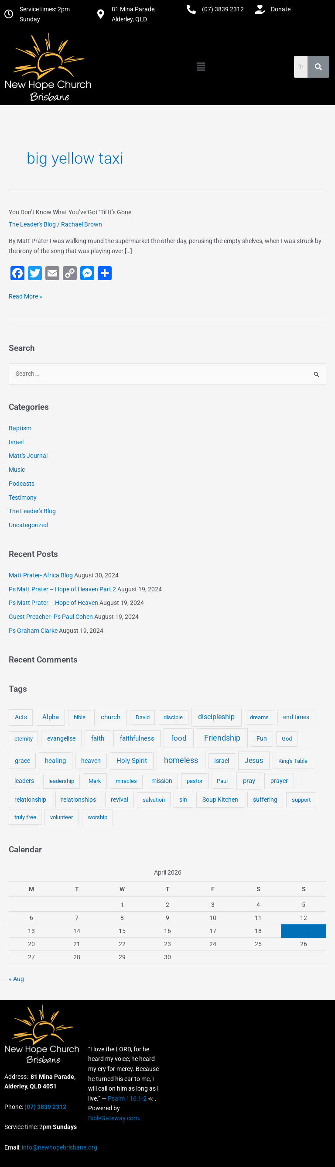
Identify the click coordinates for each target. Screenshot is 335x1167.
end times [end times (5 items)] (296, 717)
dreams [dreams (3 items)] (259, 717)
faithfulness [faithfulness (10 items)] (137, 738)
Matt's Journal (28, 455)
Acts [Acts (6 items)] (21, 717)
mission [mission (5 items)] (161, 780)
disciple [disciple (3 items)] (173, 717)
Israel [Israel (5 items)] (221, 760)
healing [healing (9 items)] (55, 761)
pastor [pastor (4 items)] (194, 781)
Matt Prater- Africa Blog (41, 575)
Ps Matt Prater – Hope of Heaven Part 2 (62, 589)
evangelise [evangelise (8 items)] (61, 738)
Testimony (23, 497)
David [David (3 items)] (143, 717)
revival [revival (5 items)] (119, 799)
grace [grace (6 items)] (22, 760)
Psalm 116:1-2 (127, 1098)
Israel (16, 442)
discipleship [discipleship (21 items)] (216, 717)
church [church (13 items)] (110, 717)
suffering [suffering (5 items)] (265, 799)
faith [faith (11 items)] (97, 738)
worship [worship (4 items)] (97, 817)
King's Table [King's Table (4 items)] (293, 761)
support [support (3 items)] (301, 799)
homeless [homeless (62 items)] (181, 760)
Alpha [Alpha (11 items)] (50, 717)
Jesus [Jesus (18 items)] (254, 760)
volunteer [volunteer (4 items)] (61, 817)
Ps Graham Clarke (33, 630)
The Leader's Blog (32, 224)
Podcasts (21, 483)
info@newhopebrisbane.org (59, 1147)
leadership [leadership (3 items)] (61, 781)
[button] (200, 66)
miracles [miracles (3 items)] (126, 781)
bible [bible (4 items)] (79, 717)
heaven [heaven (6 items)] (91, 760)
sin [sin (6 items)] (183, 799)
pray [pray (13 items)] (249, 781)
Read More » (25, 296)
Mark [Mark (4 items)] (95, 781)
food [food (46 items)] (179, 738)
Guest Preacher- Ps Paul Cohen (51, 616)
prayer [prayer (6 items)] (279, 780)
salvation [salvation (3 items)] (154, 799)
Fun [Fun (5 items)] (261, 738)
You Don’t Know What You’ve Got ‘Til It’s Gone (70, 212)
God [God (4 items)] (287, 738)
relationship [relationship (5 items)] (30, 799)
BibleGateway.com (113, 1118)
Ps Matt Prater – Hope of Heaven (53, 602)
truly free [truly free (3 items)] (25, 817)
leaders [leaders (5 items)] (24, 780)
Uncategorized (28, 525)
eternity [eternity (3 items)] (23, 738)
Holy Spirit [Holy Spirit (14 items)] (131, 761)
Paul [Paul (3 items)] (222, 781)
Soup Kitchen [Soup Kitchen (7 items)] (220, 799)
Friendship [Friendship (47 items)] (222, 738)
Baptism (20, 428)
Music (17, 469)
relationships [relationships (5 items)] (78, 799)
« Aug (16, 978)
